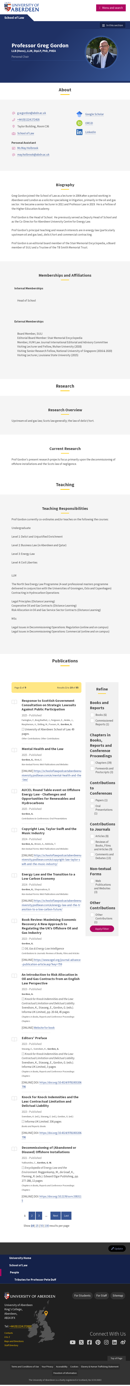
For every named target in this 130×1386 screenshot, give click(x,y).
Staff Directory (11, 1346)
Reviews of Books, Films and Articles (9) (103, 846)
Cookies (74, 1367)
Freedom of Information (65, 1374)
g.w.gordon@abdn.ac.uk (31, 113)
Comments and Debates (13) (105, 857)
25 (37, 1226)
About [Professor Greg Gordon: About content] (65, 90)
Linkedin (90, 132)
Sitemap (118, 1297)
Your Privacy (47, 1367)
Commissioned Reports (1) (104, 723)
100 (47, 1226)
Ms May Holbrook (27, 148)
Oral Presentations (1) (103, 810)
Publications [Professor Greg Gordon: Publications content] (65, 661)
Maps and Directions (14, 1342)
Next (57, 1216)
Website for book (44, 1028)
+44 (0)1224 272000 (20, 1327)
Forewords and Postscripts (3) (105, 771)
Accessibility (61, 1367)
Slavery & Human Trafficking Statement (99, 1367)
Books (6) (101, 715)
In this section (114, 25)
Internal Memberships (28, 289)
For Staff (101, 1297)
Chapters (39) (104, 763)
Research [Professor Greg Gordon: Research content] (65, 386)
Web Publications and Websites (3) (102, 887)
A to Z (7, 1338)
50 (41, 1226)
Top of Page (116, 1359)
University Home (20, 1259)
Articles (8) (102, 836)
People (14, 1273)
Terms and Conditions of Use (25, 1367)
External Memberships (29, 322)
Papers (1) (102, 801)
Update (116, 1249)
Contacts (8, 1334)
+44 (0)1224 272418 (28, 120)
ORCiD (89, 123)
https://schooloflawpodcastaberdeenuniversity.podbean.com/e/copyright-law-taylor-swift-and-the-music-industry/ (51, 860)
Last (67, 1216)
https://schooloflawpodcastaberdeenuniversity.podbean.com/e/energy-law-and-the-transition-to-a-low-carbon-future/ (51, 905)
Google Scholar (94, 115)
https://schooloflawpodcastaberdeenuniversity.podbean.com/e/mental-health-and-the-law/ (51, 776)
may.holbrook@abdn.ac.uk (33, 155)
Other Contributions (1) (103, 919)
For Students (82, 1297)
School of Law (14, 18)
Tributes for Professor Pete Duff (35, 1281)
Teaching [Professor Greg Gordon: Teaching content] (65, 485)
